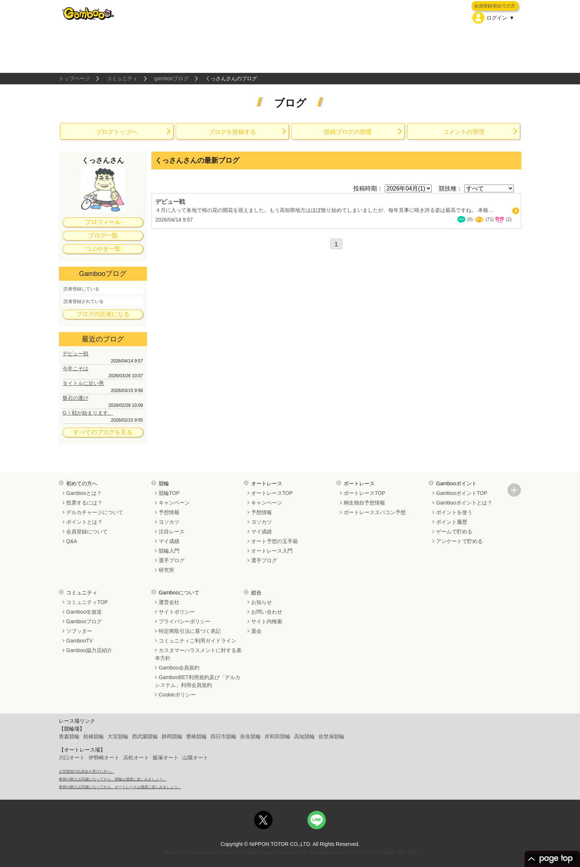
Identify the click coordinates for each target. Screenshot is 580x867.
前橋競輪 (93, 736)
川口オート (72, 757)
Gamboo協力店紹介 (89, 650)
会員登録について (87, 531)
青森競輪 (69, 736)
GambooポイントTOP (461, 493)
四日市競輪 (223, 736)
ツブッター (79, 631)
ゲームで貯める (454, 531)
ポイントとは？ (84, 522)
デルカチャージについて (94, 512)
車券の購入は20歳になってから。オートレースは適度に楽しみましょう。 (120, 787)
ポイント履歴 (451, 522)
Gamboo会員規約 (179, 668)
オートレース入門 (272, 551)
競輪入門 (169, 551)
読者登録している (81, 288)
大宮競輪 (118, 736)
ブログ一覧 (103, 235)
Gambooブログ (84, 621)
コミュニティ (122, 78)
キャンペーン (174, 503)
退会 (256, 631)
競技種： (450, 188)
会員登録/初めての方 (494, 6)
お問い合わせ (266, 612)
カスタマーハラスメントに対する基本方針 (198, 654)
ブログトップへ (116, 132)
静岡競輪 (172, 736)
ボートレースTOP (364, 493)
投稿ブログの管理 (347, 132)
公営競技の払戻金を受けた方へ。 (86, 771)
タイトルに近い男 (83, 383)
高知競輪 (304, 736)
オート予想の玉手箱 (274, 541)
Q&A (71, 541)
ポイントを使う (454, 512)
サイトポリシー (177, 612)
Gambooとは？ (84, 493)
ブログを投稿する (232, 132)
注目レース (172, 531)
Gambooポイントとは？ (464, 503)
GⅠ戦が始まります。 (88, 413)
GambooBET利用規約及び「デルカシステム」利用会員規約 (197, 681)
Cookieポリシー (177, 695)
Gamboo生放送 (84, 612)
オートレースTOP (272, 493)
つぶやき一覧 (103, 249)
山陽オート (195, 757)
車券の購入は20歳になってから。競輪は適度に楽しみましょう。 (112, 779)
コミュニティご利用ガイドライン (197, 641)
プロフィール (103, 222)
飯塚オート (166, 757)
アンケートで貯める (459, 541)
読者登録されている (84, 301)
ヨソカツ (169, 522)
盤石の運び (75, 398)
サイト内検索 (266, 621)
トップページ (74, 78)
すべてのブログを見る (102, 432)
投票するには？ (84, 503)
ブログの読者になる (102, 314)
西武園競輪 (145, 736)
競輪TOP (169, 493)
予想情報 (169, 512)
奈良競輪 (250, 736)
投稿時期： (368, 188)
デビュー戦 (75, 354)
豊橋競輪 (196, 736)
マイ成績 (169, 541)
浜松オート (136, 757)
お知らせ (261, 602)
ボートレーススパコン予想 (375, 512)
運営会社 (169, 602)
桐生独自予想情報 (364, 503)
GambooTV (79, 641)
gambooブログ (171, 78)
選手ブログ (172, 560)
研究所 (166, 570)
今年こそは (75, 368)
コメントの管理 (463, 132)
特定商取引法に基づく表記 (190, 631)
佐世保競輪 (331, 736)
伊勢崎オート (103, 757)
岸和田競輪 (277, 736)
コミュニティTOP (87, 602)
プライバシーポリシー (184, 621)
